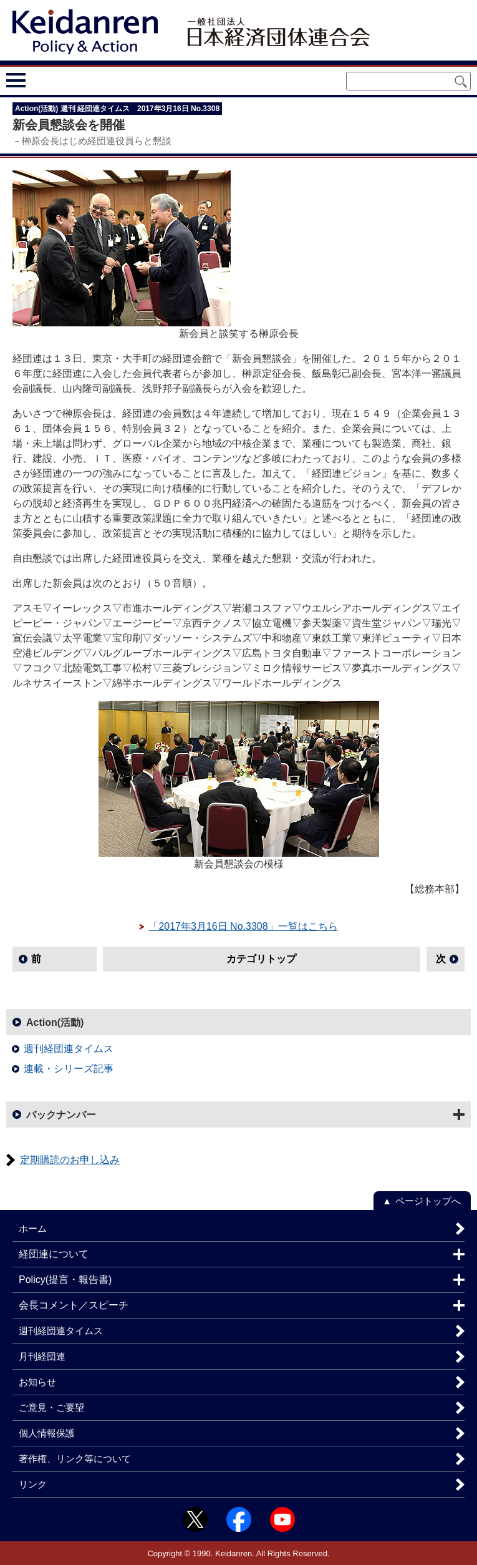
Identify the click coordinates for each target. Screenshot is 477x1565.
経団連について (54, 1254)
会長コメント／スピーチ (73, 1305)
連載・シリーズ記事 (68, 1068)
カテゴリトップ (261, 958)
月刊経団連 (42, 1356)
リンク (33, 1484)
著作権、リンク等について (75, 1458)
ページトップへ (428, 1201)
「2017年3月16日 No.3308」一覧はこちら (242, 926)
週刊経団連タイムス (68, 1048)
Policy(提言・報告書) (65, 1279)
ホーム (33, 1228)
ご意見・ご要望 (51, 1407)
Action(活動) (55, 1022)
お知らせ (37, 1382)
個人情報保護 (47, 1433)
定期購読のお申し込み (70, 1159)
